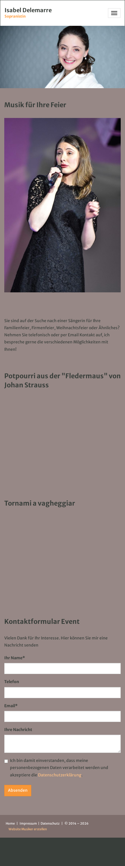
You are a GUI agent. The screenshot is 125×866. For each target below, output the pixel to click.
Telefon (11, 681)
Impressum (29, 823)
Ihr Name (14, 657)
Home (10, 823)
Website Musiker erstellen (28, 829)
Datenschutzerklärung (59, 775)
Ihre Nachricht (18, 729)
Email (11, 705)
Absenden (18, 790)
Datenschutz (50, 823)
